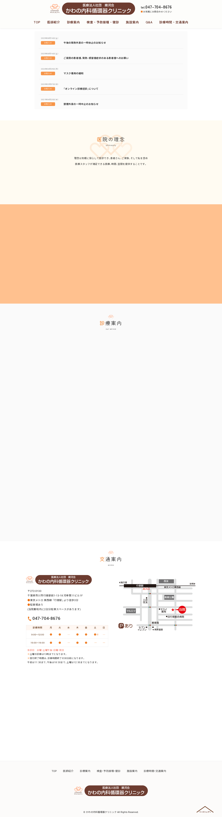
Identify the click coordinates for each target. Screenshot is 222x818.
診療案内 (73, 22)
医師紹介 (54, 22)
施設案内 (132, 22)
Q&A (149, 22)
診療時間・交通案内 (173, 22)
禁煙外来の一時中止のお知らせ (81, 104)
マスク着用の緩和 (74, 73)
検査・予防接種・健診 (103, 22)
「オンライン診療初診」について (81, 88)
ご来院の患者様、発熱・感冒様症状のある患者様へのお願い (96, 58)
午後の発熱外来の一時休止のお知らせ (85, 42)
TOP (37, 22)
